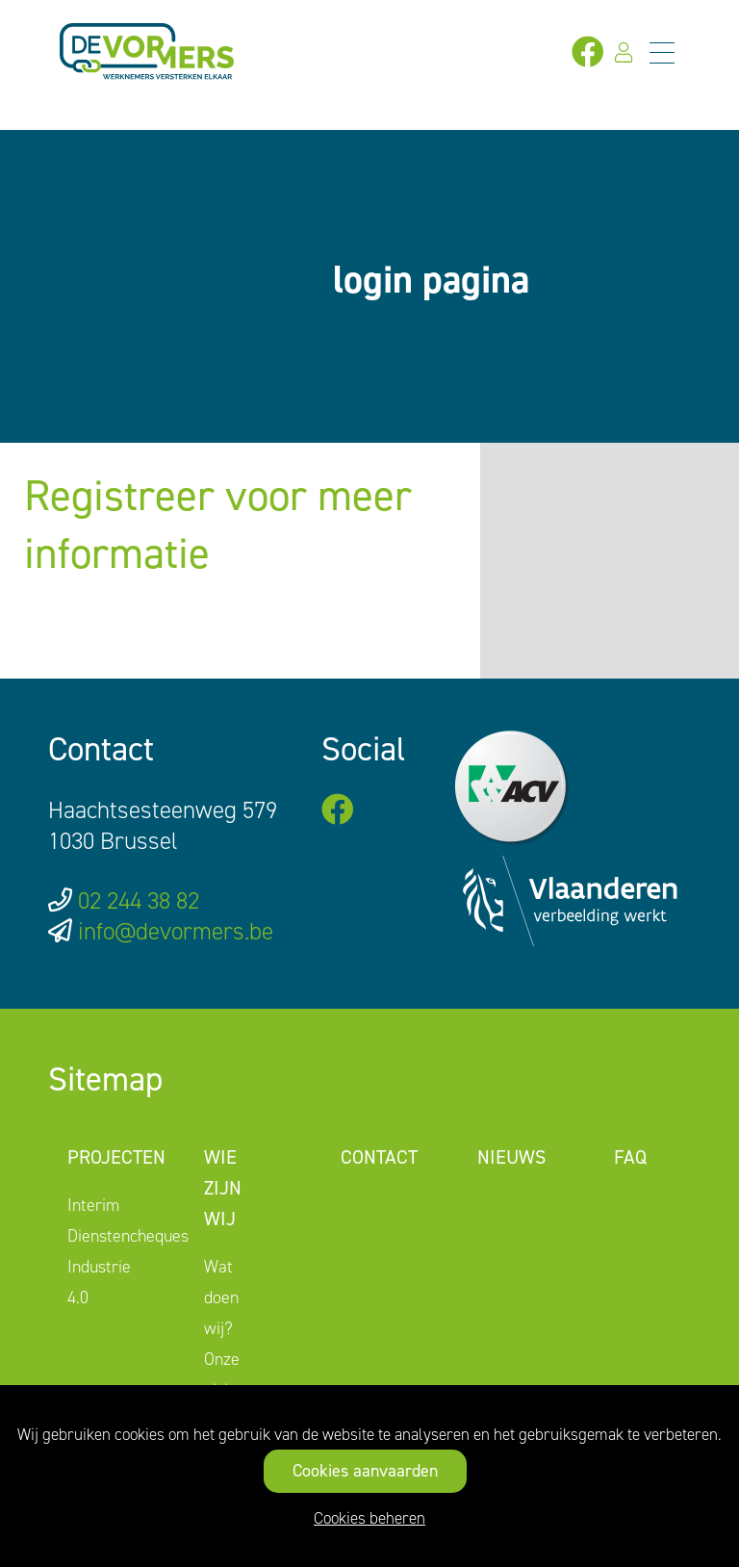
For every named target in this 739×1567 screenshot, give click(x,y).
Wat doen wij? (221, 1297)
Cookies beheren (369, 1517)
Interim (93, 1205)
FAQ (630, 1156)
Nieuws (511, 1156)
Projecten (116, 1156)
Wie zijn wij (223, 1187)
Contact (379, 1156)
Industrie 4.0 (99, 1282)
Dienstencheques (128, 1235)
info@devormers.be (175, 931)
